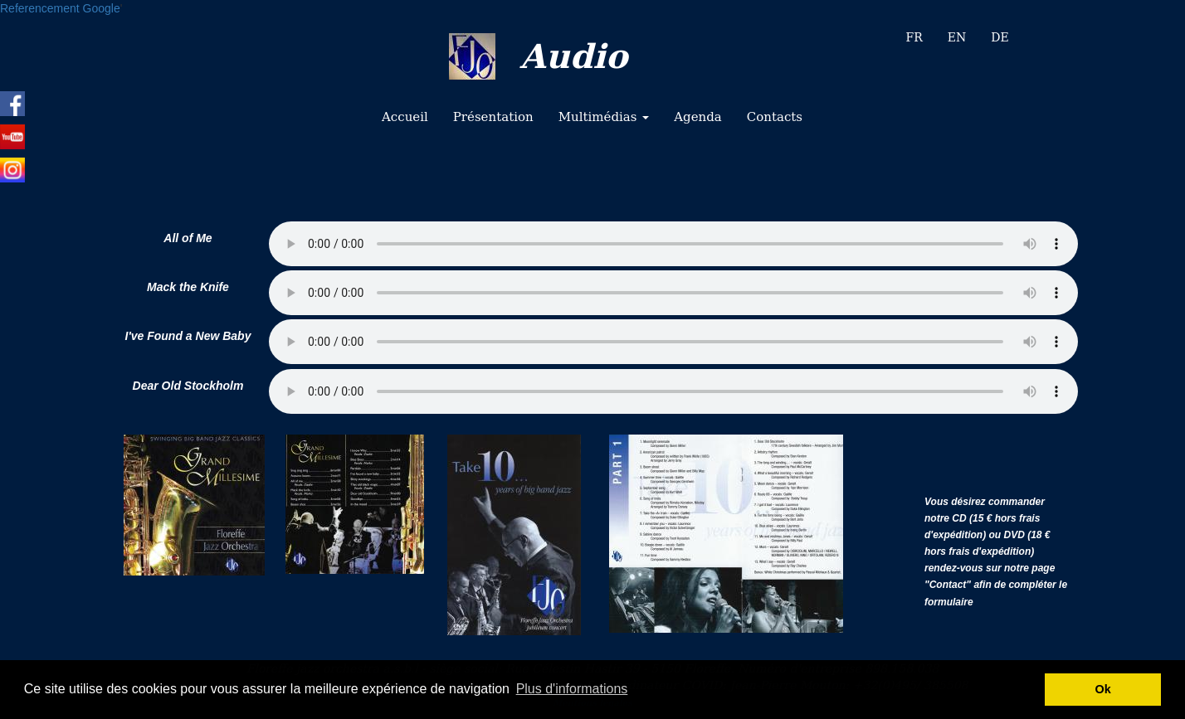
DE (999, 37)
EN (957, 37)
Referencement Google (60, 8)
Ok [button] (1103, 689)
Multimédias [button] (604, 116)
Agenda (698, 116)
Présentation (493, 116)
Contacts (774, 116)
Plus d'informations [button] (572, 689)
